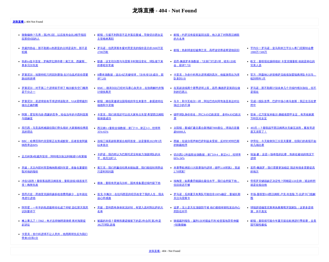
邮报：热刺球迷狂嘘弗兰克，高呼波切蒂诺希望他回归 (206, 50)
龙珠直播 (154, 251)
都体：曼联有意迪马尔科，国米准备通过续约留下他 (128, 183)
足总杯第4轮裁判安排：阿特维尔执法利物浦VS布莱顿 (54, 156)
